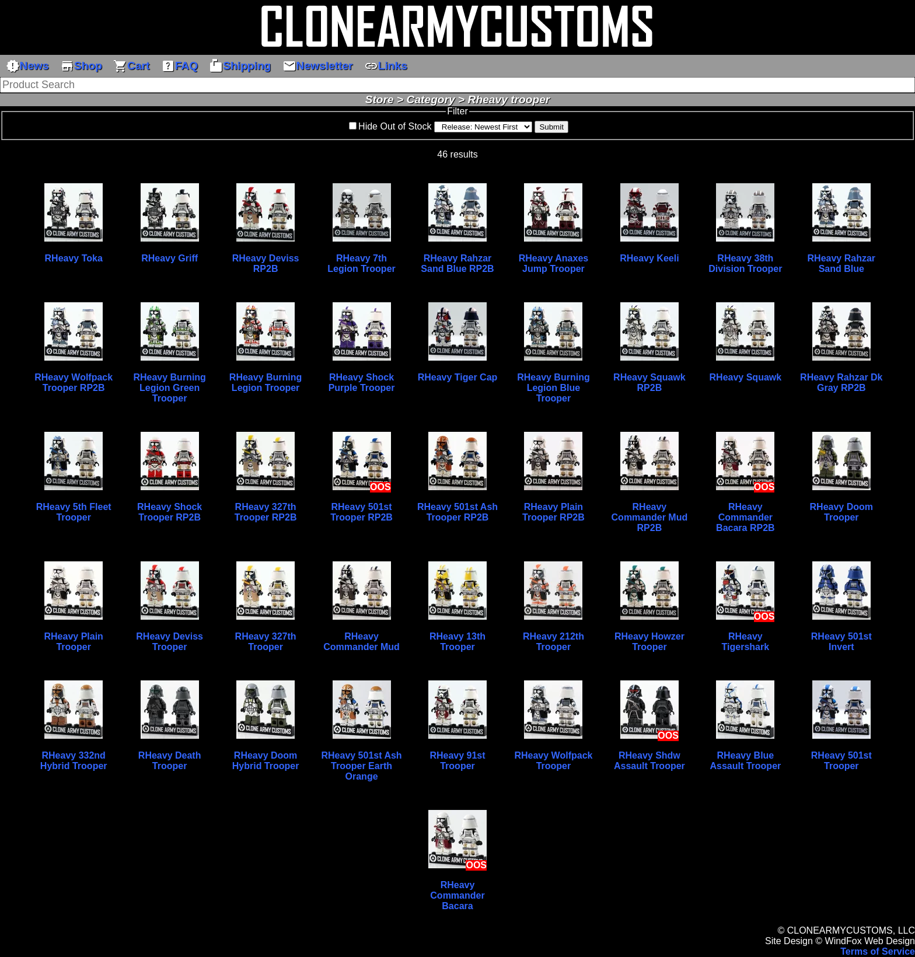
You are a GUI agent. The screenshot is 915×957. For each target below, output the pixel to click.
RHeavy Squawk (746, 377)
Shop (81, 66)
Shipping (240, 66)
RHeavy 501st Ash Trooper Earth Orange (361, 765)
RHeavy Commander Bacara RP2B (745, 517)
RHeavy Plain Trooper (73, 641)
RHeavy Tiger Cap (458, 377)
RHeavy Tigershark (746, 641)
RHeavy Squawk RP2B (649, 382)
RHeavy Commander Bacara (457, 895)
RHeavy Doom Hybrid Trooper (265, 760)
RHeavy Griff (169, 258)
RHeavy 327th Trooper (265, 641)
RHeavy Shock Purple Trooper (362, 382)
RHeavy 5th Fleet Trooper (73, 512)
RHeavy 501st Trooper (841, 760)
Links (385, 66)
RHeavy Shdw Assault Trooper (649, 760)
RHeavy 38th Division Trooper (745, 263)
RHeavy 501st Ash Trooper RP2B (457, 512)
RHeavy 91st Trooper (457, 760)
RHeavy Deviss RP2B (265, 263)
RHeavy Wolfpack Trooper (553, 760)
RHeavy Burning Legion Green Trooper (169, 387)
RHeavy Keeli (649, 258)
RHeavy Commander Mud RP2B (650, 517)
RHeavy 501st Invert (841, 641)
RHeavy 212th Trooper (553, 641)
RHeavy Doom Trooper (841, 512)
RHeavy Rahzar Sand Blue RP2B (457, 263)
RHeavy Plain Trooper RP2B (553, 512)
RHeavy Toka (74, 258)
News (27, 66)
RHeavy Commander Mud (361, 641)
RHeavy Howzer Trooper (649, 641)
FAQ (179, 66)
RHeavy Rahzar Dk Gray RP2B (841, 382)
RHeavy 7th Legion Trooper (361, 263)
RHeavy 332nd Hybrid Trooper (73, 760)
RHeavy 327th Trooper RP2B (266, 512)
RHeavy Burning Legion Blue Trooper (553, 387)
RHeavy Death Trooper (169, 760)
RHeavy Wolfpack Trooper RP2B (73, 382)
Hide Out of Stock (394, 126)
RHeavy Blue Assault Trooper (745, 760)
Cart (131, 66)
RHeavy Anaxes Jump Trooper (553, 263)
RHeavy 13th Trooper (457, 641)
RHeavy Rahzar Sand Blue (842, 263)
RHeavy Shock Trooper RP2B (169, 512)
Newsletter (317, 66)
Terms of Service (877, 951)
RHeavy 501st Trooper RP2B (361, 512)
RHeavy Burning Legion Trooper (265, 382)
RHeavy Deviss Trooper (169, 641)
